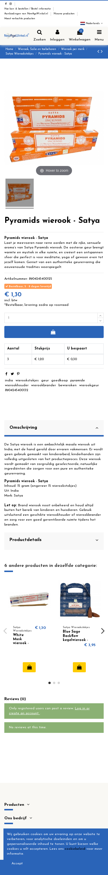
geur (45, 380)
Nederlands (92, 23)
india (9, 380)
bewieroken (67, 385)
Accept (17, 863)
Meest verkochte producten (19, 19)
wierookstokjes (27, 380)
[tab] (54, 428)
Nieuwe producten (64, 14)
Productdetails (54, 540)
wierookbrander (43, 385)
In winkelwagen (53, 332)
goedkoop (59, 380)
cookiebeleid (75, 849)
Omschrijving (54, 427)
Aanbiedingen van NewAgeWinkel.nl (26, 14)
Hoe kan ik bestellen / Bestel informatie (28, 9)
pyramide (77, 380)
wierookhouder (17, 385)
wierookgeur (89, 385)
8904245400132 (16, 390)
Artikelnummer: (16, 279)
